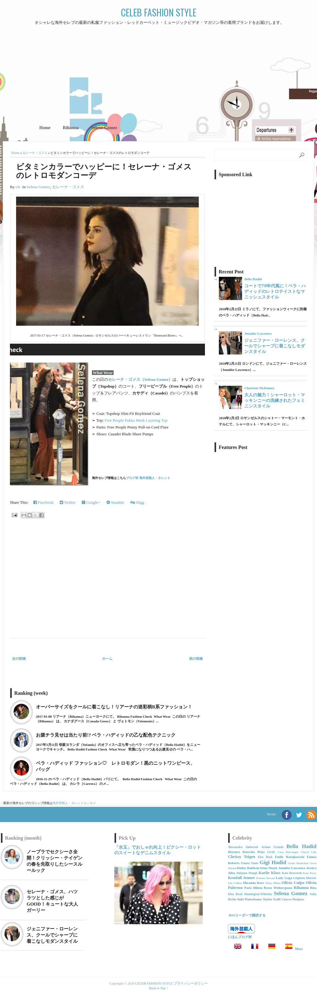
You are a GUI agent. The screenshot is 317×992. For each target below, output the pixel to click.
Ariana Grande (272, 847)
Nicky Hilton (272, 883)
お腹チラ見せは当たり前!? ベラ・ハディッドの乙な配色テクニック (106, 735)
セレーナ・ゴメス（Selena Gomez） (140, 379)
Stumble (115, 502)
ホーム (107, 658)
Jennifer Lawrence (257, 333)
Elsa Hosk (265, 857)
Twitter (68, 502)
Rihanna (71, 127)
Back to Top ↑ (158, 988)
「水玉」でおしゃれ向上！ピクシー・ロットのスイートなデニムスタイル (157, 849)
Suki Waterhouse (249, 899)
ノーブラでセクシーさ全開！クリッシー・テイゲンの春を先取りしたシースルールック (54, 861)
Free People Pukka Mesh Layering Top (136, 420)
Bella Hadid (253, 279)
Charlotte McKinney (259, 388)
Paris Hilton (253, 888)
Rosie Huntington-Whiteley (254, 894)
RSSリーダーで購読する (247, 915)
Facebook (43, 502)
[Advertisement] (158, 72)
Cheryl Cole (308, 852)
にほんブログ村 (240, 937)
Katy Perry (309, 873)
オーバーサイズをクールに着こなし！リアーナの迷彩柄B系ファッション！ (114, 706)
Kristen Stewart (265, 878)
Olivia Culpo (293, 882)
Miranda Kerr (253, 883)
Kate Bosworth (292, 873)
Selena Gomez (104, 127)
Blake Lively (266, 852)
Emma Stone (249, 863)
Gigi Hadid (273, 862)
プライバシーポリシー (191, 983)
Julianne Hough (246, 873)
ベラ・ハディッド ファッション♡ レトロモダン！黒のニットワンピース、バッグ (115, 766)
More (299, 949)
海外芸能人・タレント (68, 803)
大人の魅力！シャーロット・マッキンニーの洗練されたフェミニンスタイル (274, 400)
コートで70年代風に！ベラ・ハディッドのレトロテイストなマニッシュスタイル (275, 291)
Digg (137, 502)
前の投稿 (196, 658)
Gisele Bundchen (298, 863)
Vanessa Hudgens (292, 899)
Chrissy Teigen (241, 856)
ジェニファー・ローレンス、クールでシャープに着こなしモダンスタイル (274, 345)
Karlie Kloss (269, 872)
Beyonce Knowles (241, 852)
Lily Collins (235, 883)
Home (44, 127)
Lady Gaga (284, 878)
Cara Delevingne (288, 852)
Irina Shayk (268, 868)
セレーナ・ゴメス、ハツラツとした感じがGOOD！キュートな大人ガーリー (52, 901)
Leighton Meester (304, 878)
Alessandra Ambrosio (243, 847)
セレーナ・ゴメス (35, 152)
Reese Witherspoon (278, 888)
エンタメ (90, 803)
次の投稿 (19, 658)
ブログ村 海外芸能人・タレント (148, 478)
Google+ (91, 502)
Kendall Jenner (241, 877)
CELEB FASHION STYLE (158, 12)
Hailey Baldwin (248, 868)
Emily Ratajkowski (289, 857)
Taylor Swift (272, 899)
